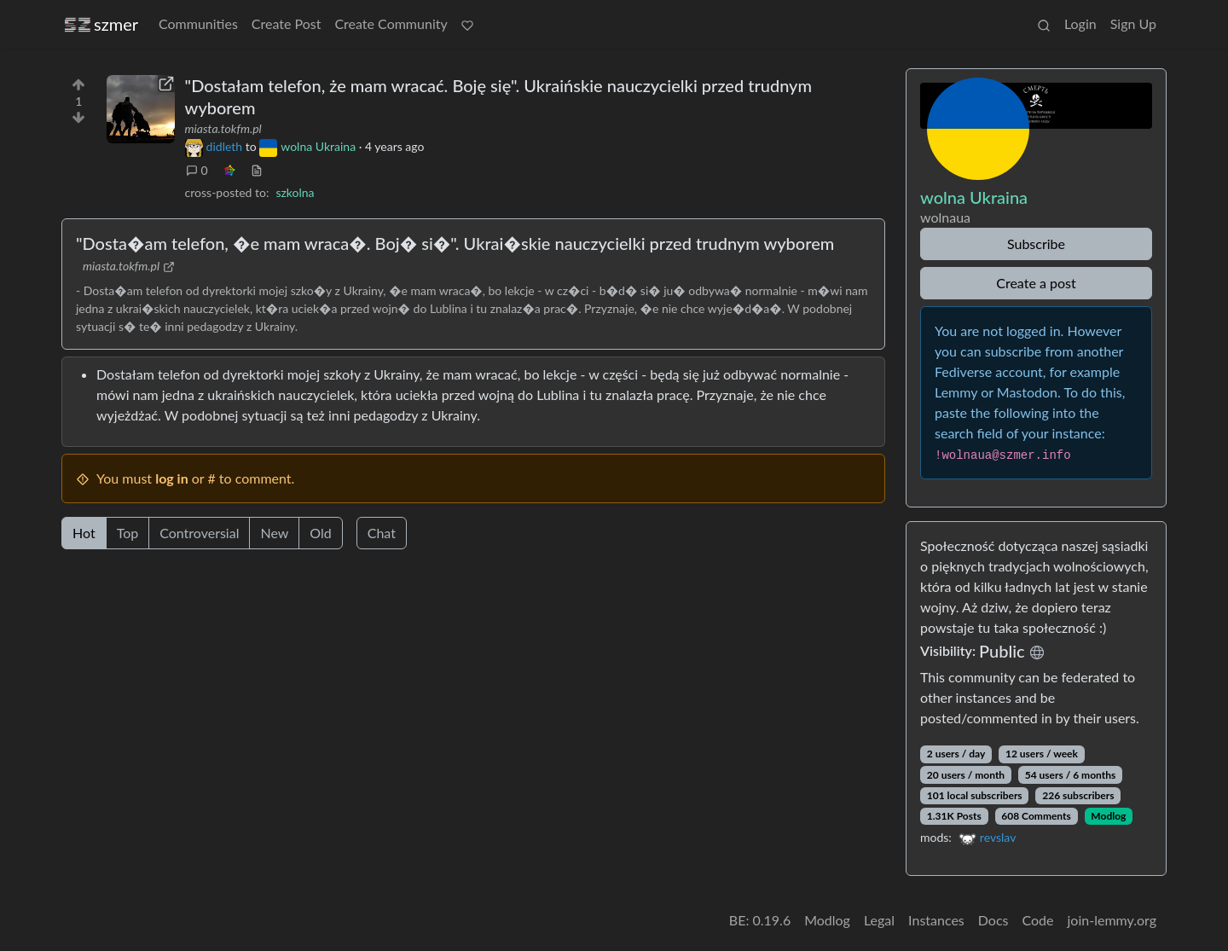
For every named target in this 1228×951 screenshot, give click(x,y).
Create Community (390, 23)
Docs (993, 920)
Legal (879, 920)
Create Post (286, 23)
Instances (936, 920)
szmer (101, 24)
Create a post (1035, 283)
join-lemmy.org (1112, 920)
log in (171, 478)
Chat (382, 533)
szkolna (294, 192)
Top (128, 533)
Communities (198, 23)
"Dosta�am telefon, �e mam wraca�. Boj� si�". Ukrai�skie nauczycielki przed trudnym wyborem (455, 243)
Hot (84, 533)
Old (320, 533)
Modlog (1108, 815)
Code (1038, 920)
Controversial (199, 533)
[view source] (256, 170)
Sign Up (1133, 23)
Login (1080, 23)
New (274, 533)
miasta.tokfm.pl (223, 128)
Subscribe (1036, 243)
